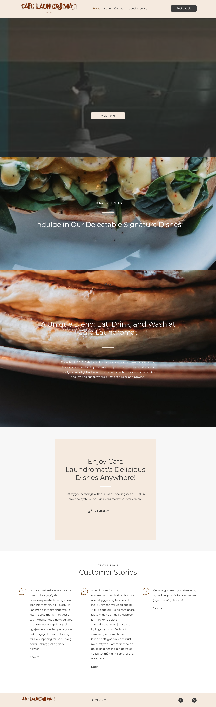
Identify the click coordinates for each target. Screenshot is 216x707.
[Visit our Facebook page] (180, 700)
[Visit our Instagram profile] (194, 700)
